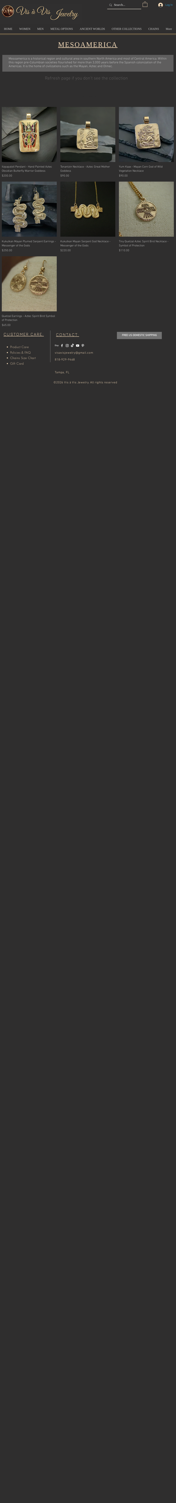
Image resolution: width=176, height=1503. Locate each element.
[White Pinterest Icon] (83, 346)
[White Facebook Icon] (62, 346)
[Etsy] (57, 346)
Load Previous (88, 96)
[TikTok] (72, 346)
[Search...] (124, 5)
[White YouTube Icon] (78, 346)
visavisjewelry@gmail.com (74, 353)
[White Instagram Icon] (67, 346)
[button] (145, 4)
